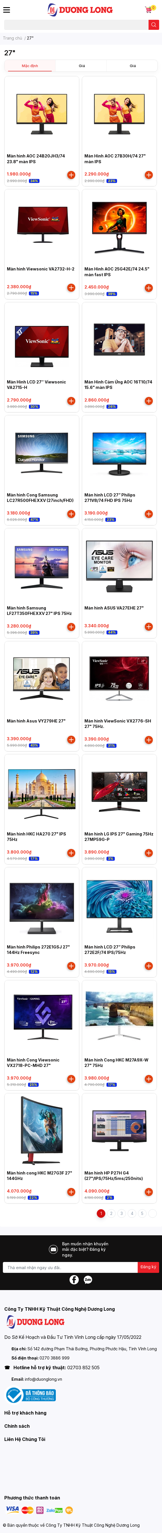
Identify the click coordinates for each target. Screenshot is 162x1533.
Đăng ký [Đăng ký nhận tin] (148, 1266)
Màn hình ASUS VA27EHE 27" (114, 607)
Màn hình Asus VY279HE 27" (36, 720)
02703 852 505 (83, 1367)
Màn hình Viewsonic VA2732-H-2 (40, 268)
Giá (82, 65)
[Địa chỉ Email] (81, 1267)
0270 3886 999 (54, 1357)
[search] (154, 25)
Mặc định (30, 65)
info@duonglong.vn (43, 1379)
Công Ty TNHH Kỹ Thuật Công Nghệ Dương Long (93, 1525)
